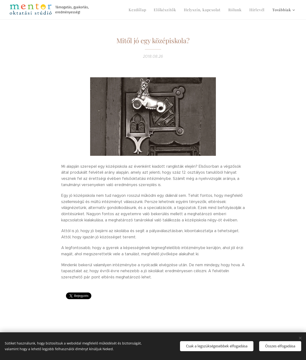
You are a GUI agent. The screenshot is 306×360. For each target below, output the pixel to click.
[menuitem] (144, 10)
